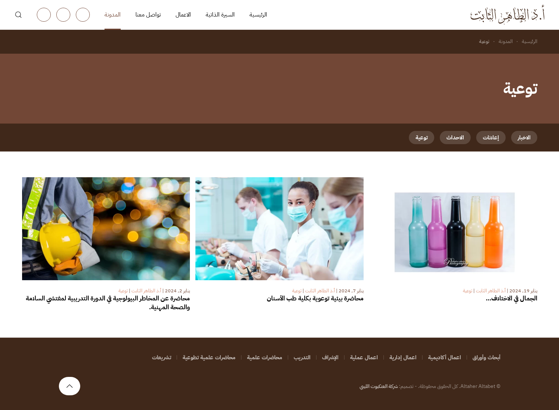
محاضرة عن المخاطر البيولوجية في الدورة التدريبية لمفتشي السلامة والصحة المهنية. (108, 303)
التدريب (302, 357)
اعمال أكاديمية (444, 357)
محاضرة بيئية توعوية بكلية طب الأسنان (315, 298)
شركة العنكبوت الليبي (379, 386)
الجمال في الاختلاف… (511, 298)
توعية (421, 137)
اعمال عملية (364, 357)
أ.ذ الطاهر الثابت (491, 290)
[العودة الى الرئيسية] (507, 14)
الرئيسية (258, 14)
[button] (18, 14)
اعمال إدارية (403, 357)
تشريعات (161, 357)
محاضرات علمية (264, 357)
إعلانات (491, 137)
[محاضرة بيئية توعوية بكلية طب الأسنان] (279, 228)
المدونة (113, 14)
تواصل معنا (148, 14)
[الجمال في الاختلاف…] (453, 228)
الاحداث (455, 137)
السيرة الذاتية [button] (220, 14)
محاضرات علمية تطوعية (209, 357)
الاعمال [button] (183, 14)
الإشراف (330, 357)
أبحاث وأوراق (486, 357)
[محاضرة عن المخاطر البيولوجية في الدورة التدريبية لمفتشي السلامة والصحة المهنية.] (106, 228)
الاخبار (524, 137)
